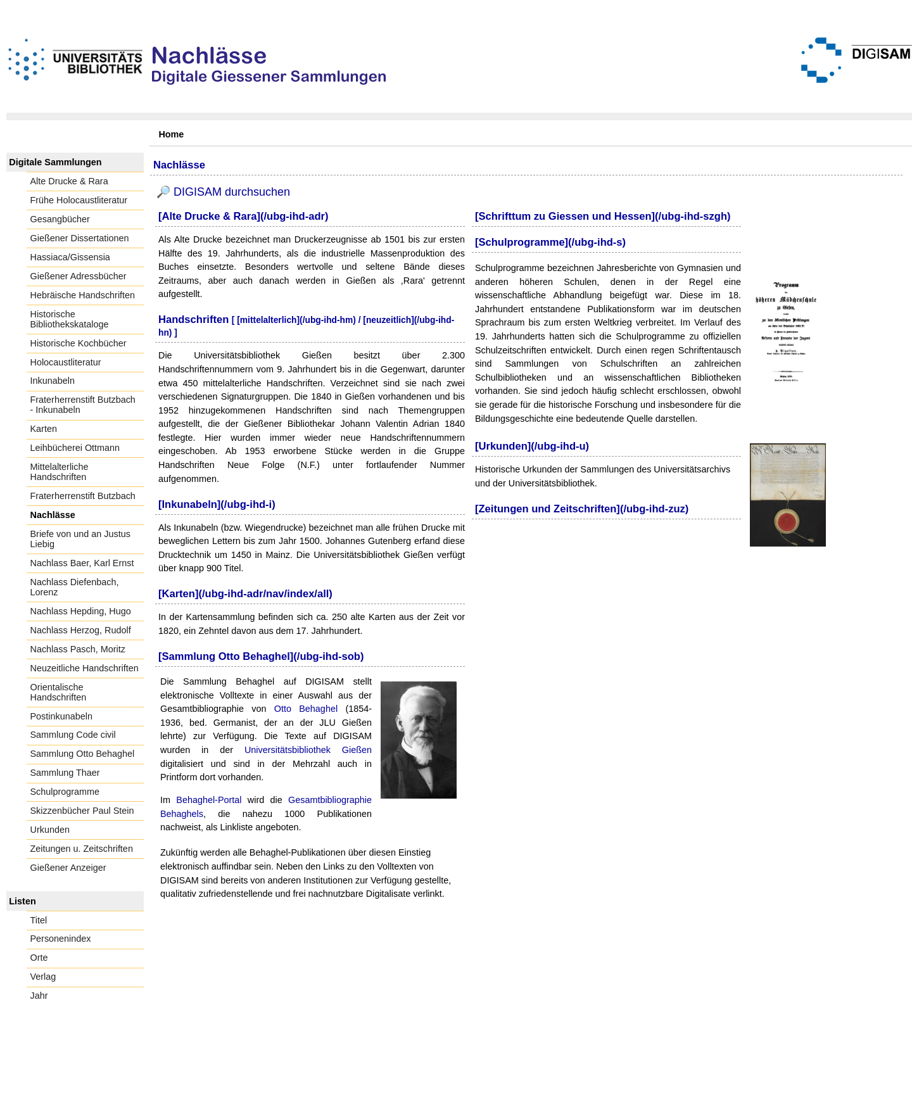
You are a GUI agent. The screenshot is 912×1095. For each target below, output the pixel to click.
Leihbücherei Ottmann (75, 448)
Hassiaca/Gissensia (70, 257)
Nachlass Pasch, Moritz (77, 649)
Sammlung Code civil (73, 735)
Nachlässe (52, 515)
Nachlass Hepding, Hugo (80, 611)
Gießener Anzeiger (68, 868)
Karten (43, 429)
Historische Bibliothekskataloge (69, 319)
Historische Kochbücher (78, 343)
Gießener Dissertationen (79, 238)
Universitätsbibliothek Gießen (308, 750)
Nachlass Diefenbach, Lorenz (74, 587)
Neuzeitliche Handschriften (84, 668)
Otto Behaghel (306, 709)
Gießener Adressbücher (78, 276)
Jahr (39, 996)
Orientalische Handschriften (58, 692)
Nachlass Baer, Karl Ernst (82, 563)
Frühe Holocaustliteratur (79, 200)
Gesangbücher (60, 219)
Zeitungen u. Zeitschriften (81, 849)
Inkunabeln (52, 381)
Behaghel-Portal (208, 800)
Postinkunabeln (61, 716)
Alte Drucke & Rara (69, 181)
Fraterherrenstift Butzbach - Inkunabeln (83, 405)
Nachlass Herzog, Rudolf (80, 630)
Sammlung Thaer (65, 773)
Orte (39, 958)
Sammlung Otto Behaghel (82, 754)
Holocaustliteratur (65, 362)
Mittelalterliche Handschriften (59, 472)
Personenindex (60, 939)
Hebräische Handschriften (83, 295)
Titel (39, 920)
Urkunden (50, 830)
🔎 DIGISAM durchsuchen (223, 192)
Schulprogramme (65, 792)
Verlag (43, 977)
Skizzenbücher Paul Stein (82, 811)
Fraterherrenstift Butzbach (83, 496)
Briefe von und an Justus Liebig (80, 539)
